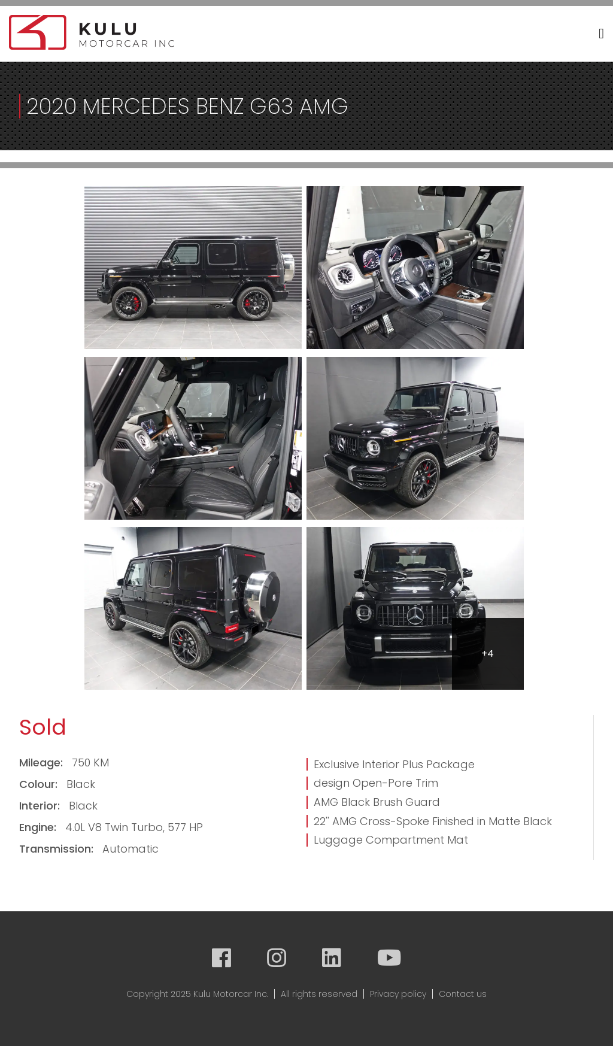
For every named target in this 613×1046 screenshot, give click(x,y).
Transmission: (57, 848)
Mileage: (42, 762)
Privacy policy (398, 994)
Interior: (41, 805)
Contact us (463, 994)
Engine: (39, 827)
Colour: (39, 784)
